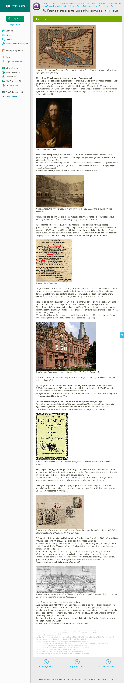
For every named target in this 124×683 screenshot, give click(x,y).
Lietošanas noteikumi (79, 679)
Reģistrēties (15, 24)
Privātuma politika (94, 679)
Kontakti (67, 679)
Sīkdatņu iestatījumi (108, 679)
